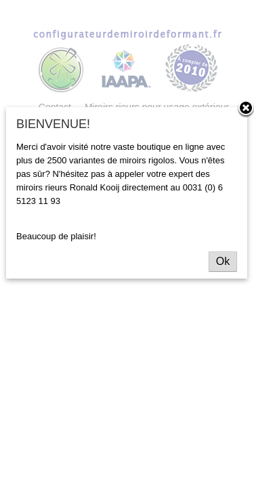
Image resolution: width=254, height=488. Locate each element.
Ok (223, 261)
